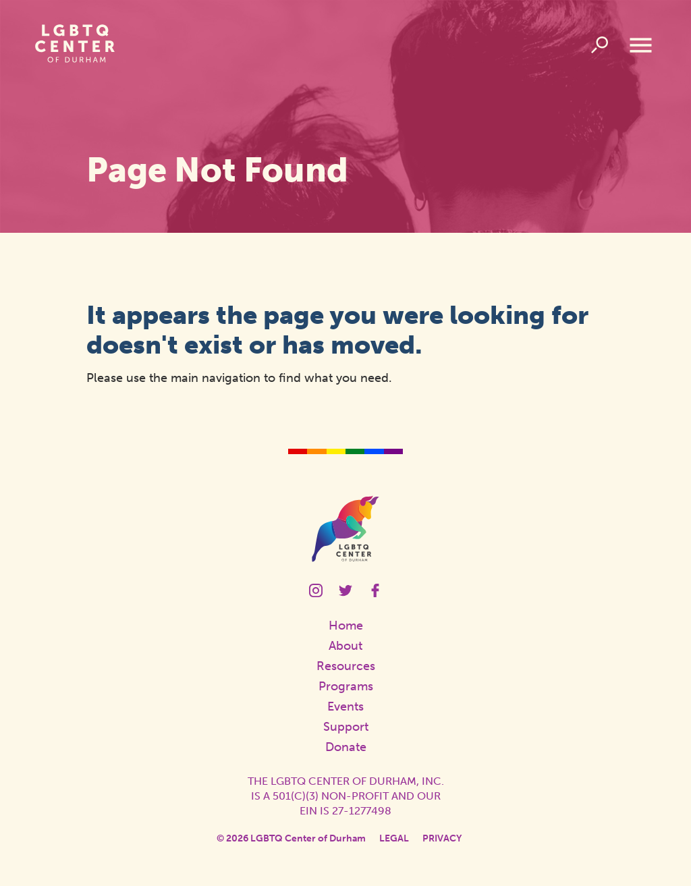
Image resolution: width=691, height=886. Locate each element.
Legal (394, 838)
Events (345, 706)
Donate (345, 747)
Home (346, 625)
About (345, 645)
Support (345, 726)
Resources (345, 666)
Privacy (442, 838)
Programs (346, 686)
